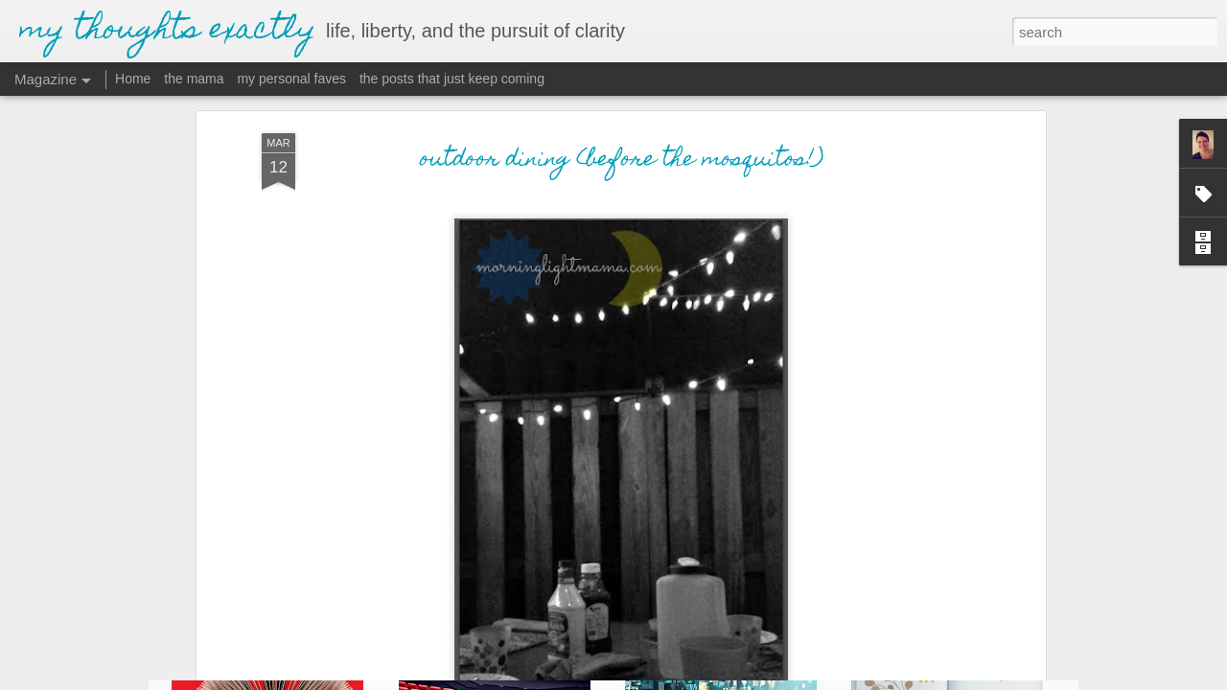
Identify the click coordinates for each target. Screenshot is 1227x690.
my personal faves (291, 78)
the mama (193, 78)
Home (132, 78)
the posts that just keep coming (451, 78)
